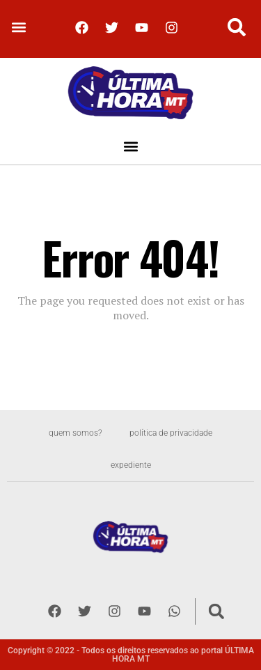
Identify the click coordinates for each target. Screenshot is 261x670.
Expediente (131, 465)
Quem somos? (75, 433)
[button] (18, 27)
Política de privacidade (170, 433)
